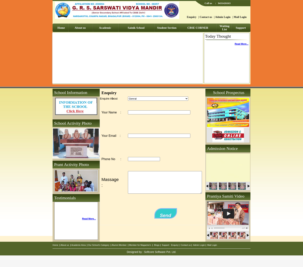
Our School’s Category (98, 245)
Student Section (166, 27)
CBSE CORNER (197, 27)
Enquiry (192, 17)
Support (241, 27)
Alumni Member (119, 245)
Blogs (157, 245)
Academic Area (78, 245)
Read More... (241, 44)
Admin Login (223, 17)
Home (61, 27)
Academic (105, 27)
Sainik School (136, 27)
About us (80, 27)
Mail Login (240, 17)
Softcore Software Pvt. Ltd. (160, 251)
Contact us (206, 17)
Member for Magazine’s (140, 245)
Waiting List (224, 28)
